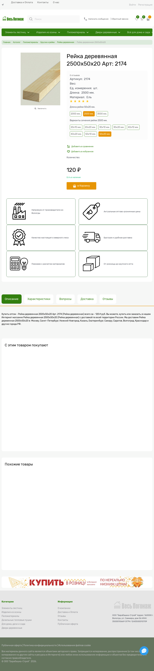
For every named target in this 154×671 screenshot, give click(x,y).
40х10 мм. (133, 127)
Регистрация (145, 4)
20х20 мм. (90, 127)
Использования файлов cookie (74, 645)
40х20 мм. (76, 134)
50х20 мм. (104, 134)
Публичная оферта (12, 645)
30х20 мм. (118, 127)
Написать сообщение (98, 19)
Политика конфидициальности (40, 645)
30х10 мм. (104, 127)
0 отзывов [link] (75, 75)
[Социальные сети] (144, 650)
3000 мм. (102, 113)
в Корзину (83, 185)
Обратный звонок (119, 19)
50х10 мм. (90, 134)
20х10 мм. (76, 127)
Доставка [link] (87, 299)
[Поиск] (31, 19)
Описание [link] (11, 299)
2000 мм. (76, 113)
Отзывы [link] (108, 299)
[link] (3, 5)
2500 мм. (89, 113)
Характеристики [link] (38, 299)
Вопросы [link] (65, 299)
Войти (132, 4)
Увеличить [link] (42, 108)
